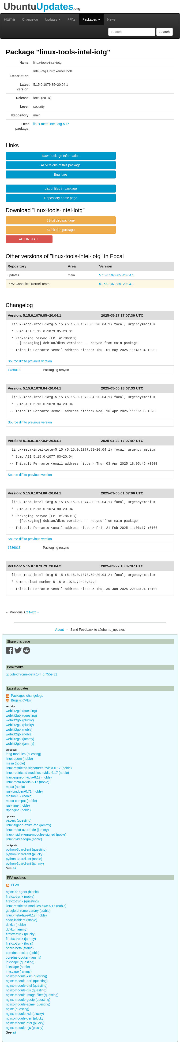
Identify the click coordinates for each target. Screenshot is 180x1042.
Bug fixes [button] (61, 174)
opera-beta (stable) (20, 948)
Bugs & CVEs (21, 700)
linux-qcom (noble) (19, 758)
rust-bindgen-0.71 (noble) (24, 791)
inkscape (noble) (18, 967)
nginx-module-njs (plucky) (24, 1028)
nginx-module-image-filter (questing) (32, 995)
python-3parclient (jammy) (25, 863)
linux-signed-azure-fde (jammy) (28, 825)
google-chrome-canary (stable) (28, 910)
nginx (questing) (17, 1009)
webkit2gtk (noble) (19, 729)
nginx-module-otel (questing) (26, 985)
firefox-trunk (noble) (20, 896)
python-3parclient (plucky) (24, 854)
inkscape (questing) (20, 962)
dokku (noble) (16, 925)
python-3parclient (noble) (24, 859)
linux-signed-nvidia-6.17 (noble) (29, 777)
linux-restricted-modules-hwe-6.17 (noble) (36, 906)
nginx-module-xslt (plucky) (25, 1014)
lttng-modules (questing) (23, 754)
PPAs (71, 19)
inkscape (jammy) (19, 971)
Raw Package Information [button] (60, 156)
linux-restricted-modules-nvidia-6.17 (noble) (37, 773)
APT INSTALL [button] (29, 239)
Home (9, 19)
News (111, 19)
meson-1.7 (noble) (19, 796)
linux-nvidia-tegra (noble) (24, 839)
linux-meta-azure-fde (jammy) (27, 830)
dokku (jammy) (16, 929)
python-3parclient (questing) (26, 849)
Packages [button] (91, 19)
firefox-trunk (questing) (22, 901)
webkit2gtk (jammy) (20, 739)
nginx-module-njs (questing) (26, 990)
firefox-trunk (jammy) (21, 939)
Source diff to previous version (30, 361)
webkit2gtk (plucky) (20, 720)
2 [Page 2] (27, 612)
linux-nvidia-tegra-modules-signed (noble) (36, 834)
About (59, 629)
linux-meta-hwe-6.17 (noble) (26, 915)
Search (164, 32)
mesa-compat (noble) (21, 801)
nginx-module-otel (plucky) (25, 1023)
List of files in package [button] (61, 188)
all (14, 868)
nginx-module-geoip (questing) (28, 999)
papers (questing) (18, 820)
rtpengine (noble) (18, 810)
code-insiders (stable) (21, 920)
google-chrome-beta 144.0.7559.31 (31, 674)
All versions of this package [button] (61, 165)
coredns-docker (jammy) (23, 957)
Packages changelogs (27, 695)
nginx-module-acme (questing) (28, 1004)
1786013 (14, 370)
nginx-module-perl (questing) (27, 981)
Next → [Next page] (34, 612)
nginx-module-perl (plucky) (25, 1018)
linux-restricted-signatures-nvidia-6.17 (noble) (39, 768)
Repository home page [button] (60, 198)
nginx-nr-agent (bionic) (22, 892)
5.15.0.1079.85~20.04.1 (116, 275)
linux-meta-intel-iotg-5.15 (51, 124)
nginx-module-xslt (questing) (26, 976)
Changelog (30, 19)
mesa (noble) (15, 763)
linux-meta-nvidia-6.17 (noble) (27, 782)
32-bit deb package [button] (61, 220)
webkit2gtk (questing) (21, 711)
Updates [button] (52, 19)
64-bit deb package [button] (61, 230)
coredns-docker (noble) (23, 953)
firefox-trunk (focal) (19, 943)
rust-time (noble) (18, 805)
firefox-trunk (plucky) (21, 934)
